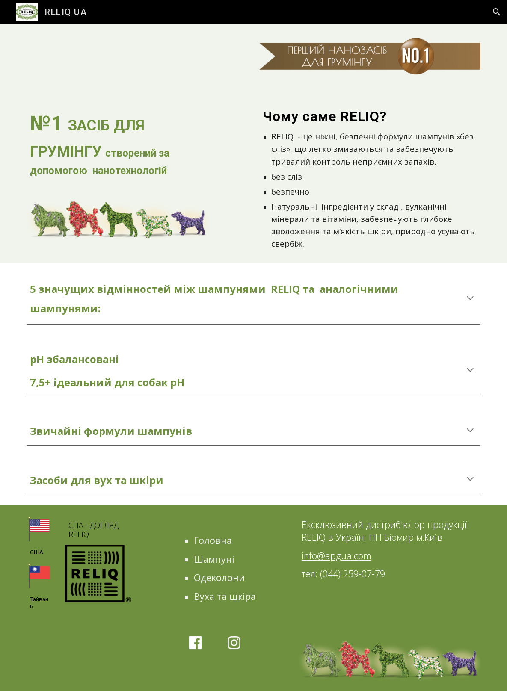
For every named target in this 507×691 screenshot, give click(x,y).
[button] (496, 12)
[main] (118, 143)
